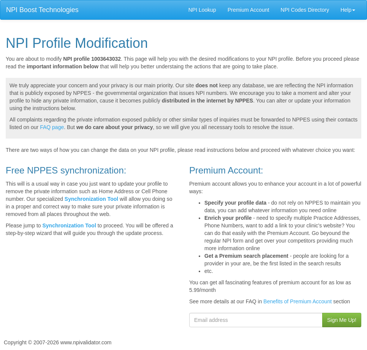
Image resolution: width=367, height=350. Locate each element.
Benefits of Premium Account (297, 301)
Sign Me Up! (341, 320)
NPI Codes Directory (305, 10)
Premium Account (248, 10)
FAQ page (52, 127)
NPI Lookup (202, 10)
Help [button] (347, 10)
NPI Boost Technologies (42, 10)
